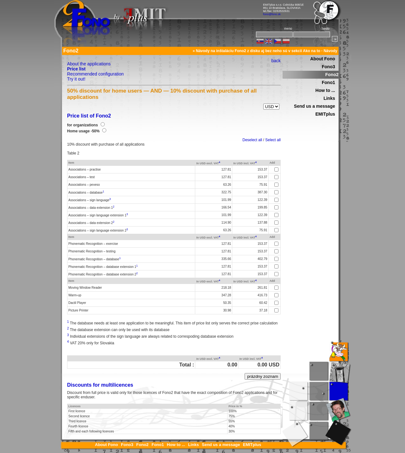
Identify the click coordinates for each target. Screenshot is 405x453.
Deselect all (252, 140)
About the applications (89, 63)
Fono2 (332, 74)
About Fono (322, 58)
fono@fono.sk (272, 14)
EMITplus (325, 114)
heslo (325, 28)
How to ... (325, 90)
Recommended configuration (95, 73)
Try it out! (76, 79)
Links (329, 98)
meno (288, 28)
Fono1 (328, 82)
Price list (76, 68)
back (276, 60)
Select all (273, 140)
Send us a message (314, 106)
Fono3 (328, 66)
